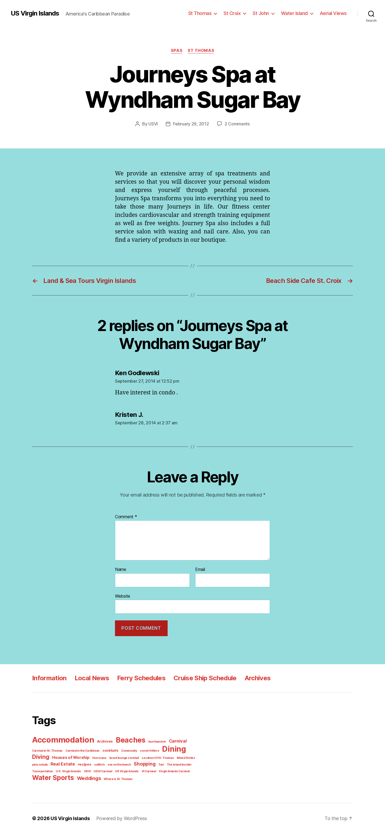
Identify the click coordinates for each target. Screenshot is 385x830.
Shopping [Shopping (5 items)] (119, 761)
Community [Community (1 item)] (124, 748)
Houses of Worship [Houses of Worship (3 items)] (49, 755)
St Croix (237, 13)
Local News (90, 676)
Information (49, 676)
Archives (253, 676)
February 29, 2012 (192, 123)
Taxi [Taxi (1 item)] (135, 761)
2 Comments (236, 123)
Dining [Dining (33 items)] (166, 747)
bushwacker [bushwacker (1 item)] (152, 739)
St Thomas (206, 13)
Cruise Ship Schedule (201, 676)
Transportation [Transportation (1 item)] (176, 761)
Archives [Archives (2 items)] (102, 740)
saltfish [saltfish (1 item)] (77, 761)
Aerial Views (334, 13)
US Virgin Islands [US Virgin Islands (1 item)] (99, 768)
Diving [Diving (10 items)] (188, 747)
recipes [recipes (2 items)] (64, 762)
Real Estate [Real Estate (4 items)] (43, 761)
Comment (125, 516)
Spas (177, 50)
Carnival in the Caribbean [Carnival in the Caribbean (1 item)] (80, 748)
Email (200, 569)
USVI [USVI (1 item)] (62, 768)
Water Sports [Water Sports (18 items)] (52, 774)
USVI (155, 123)
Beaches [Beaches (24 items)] (127, 739)
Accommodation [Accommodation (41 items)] (62, 738)
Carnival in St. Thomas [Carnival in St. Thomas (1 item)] (46, 748)
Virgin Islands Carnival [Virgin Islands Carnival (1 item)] (144, 768)
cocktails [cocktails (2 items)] (106, 748)
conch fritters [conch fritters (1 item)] (143, 748)
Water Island (297, 13)
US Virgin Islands (35, 13)
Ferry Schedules (138, 676)
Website (122, 595)
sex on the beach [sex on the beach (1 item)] (95, 761)
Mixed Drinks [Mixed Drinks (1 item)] (157, 755)
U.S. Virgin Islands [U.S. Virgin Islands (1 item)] (44, 768)
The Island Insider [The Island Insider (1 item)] (152, 761)
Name (120, 569)
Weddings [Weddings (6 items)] (86, 775)
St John (265, 13)
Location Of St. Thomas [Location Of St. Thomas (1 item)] (131, 755)
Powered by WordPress (117, 814)
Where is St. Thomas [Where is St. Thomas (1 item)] (113, 775)
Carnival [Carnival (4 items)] (170, 739)
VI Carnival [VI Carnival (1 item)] (120, 768)
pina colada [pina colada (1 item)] (175, 755)
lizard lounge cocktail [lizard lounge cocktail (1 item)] (99, 755)
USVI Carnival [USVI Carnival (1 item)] (76, 768)
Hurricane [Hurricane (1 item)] (76, 755)
